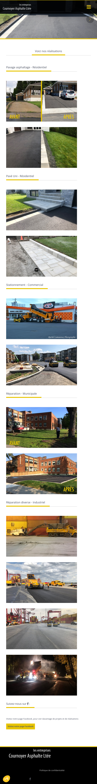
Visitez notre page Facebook (20, 726)
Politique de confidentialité (52, 770)
